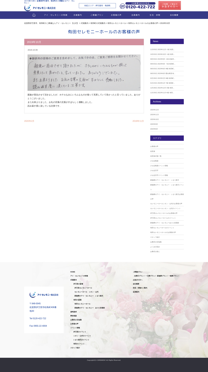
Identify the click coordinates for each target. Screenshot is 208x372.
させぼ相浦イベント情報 (159, 166)
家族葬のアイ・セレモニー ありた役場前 (89, 308)
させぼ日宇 (154, 170)
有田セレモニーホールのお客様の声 (163, 232)
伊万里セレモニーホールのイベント (163, 218)
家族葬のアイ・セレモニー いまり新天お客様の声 (167, 196)
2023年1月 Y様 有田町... (162, 83)
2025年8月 (154, 129)
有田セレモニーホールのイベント (162, 228)
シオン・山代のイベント (82, 336)
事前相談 (73, 316)
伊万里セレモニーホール (83, 288)
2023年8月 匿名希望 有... (162, 73)
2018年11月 (138, 121)
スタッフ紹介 (155, 237)
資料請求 (73, 312)
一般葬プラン (173, 276)
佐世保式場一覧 (155, 156)
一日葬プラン (150, 276)
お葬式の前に (155, 251)
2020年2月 (29, 121)
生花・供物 (154, 15)
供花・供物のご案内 (140, 288)
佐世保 (152, 151)
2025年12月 (154, 110)
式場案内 (77, 15)
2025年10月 (154, 119)
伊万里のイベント (79, 332)
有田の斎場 (77, 300)
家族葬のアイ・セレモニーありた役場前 (164, 223)
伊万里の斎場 (78, 284)
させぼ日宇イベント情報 (159, 175)
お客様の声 (116, 15)
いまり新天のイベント (81, 340)
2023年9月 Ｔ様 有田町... (162, 64)
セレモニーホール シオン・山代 (86, 292)
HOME (72, 272)
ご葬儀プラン (97, 15)
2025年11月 (154, 115)
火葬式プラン (138, 276)
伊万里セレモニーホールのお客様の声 (163, 213)
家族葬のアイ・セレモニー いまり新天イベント (167, 187)
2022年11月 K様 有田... (162, 93)
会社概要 (174, 15)
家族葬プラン (162, 276)
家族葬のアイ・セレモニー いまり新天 (164, 180)
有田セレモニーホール (82, 304)
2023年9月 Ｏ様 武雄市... (162, 59)
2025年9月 (154, 124)
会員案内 (135, 15)
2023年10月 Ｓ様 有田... (162, 54)
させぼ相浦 (154, 161)
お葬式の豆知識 (155, 242)
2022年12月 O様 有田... (162, 88)
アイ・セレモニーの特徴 (55, 15)
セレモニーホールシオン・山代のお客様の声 (166, 204)
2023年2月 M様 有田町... (162, 78)
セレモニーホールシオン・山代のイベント (165, 208)
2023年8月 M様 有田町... (162, 69)
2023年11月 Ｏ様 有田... (162, 49)
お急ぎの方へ (137, 280)
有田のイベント (79, 344)
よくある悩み (155, 247)
